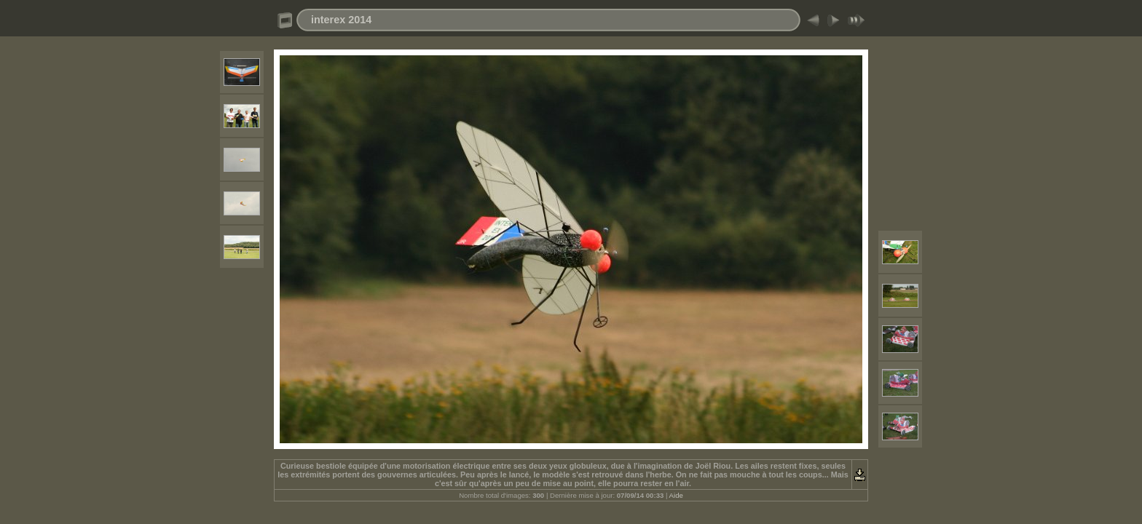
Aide (676, 495)
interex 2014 (341, 19)
